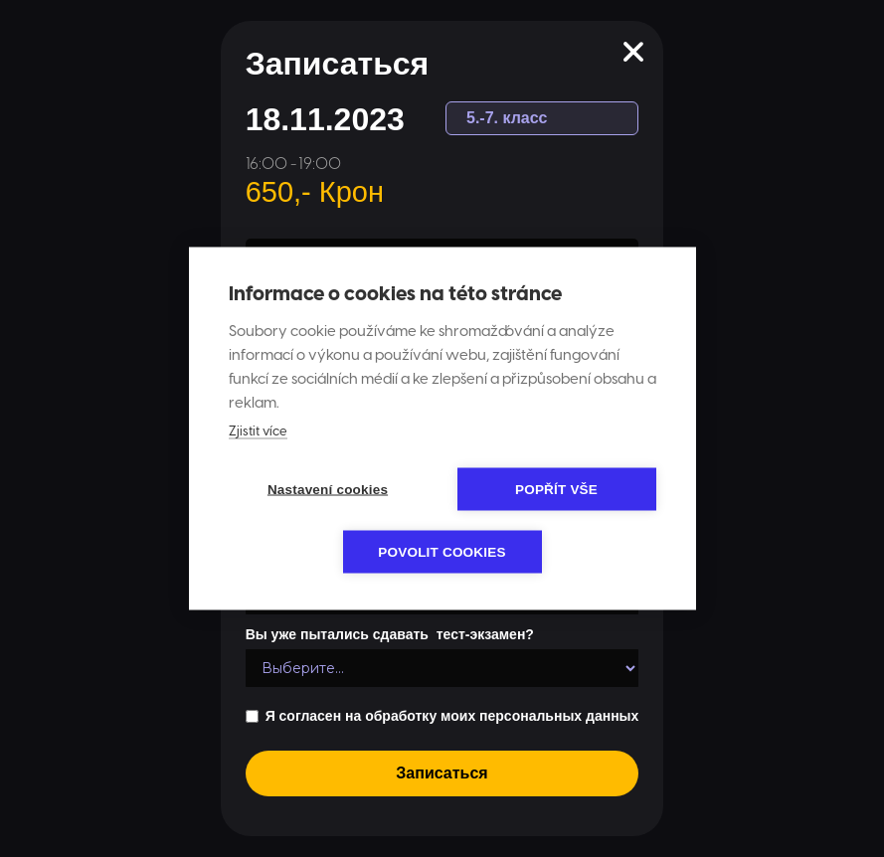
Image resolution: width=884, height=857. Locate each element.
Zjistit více (258, 432)
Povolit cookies (441, 552)
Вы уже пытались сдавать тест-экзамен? (390, 634)
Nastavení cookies (327, 489)
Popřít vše (556, 489)
